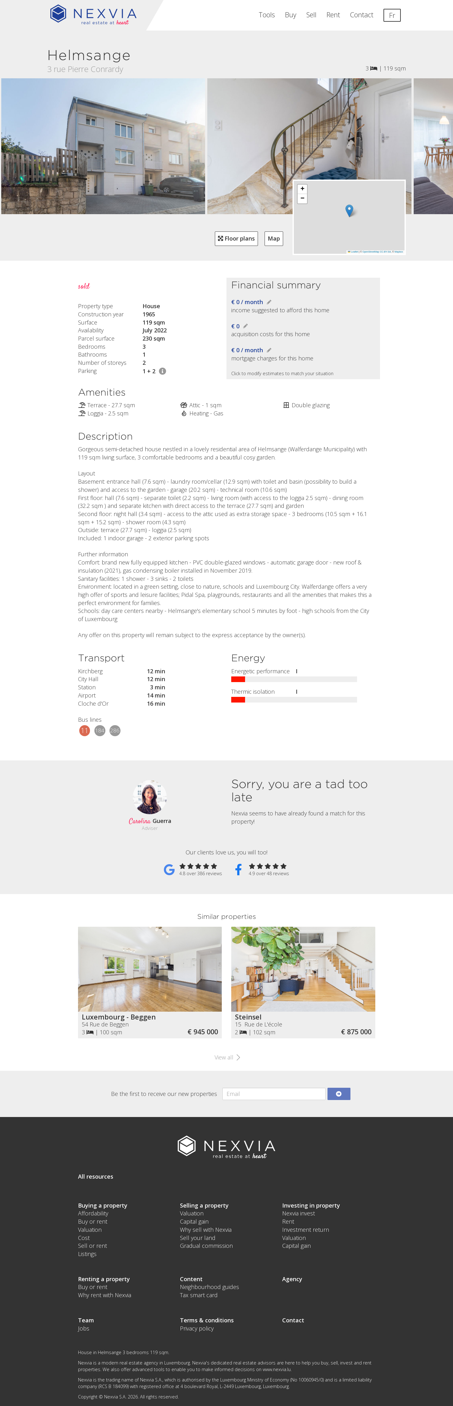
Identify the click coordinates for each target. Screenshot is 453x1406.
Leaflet (353, 251)
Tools (267, 14)
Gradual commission (206, 1245)
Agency (292, 1279)
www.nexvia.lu (277, 1369)
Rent (333, 14)
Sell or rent (92, 1245)
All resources (95, 1176)
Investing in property (311, 1205)
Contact (361, 14)
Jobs (83, 1328)
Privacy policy (197, 1328)
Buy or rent (92, 1221)
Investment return (305, 1229)
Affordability (93, 1213)
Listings (87, 1254)
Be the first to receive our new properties (164, 1094)
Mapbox (398, 251)
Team (86, 1320)
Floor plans (236, 238)
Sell (311, 14)
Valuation (90, 1229)
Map (274, 238)
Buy (290, 14)
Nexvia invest (298, 1213)
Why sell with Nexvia (206, 1229)
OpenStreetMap (370, 251)
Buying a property (102, 1205)
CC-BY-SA (385, 251)
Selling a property (204, 1205)
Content (191, 1279)
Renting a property (104, 1279)
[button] (349, 210)
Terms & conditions (207, 1320)
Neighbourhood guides (209, 1287)
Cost (84, 1238)
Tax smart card (199, 1295)
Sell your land (197, 1238)
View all (226, 1057)
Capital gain (194, 1221)
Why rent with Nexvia (104, 1295)
